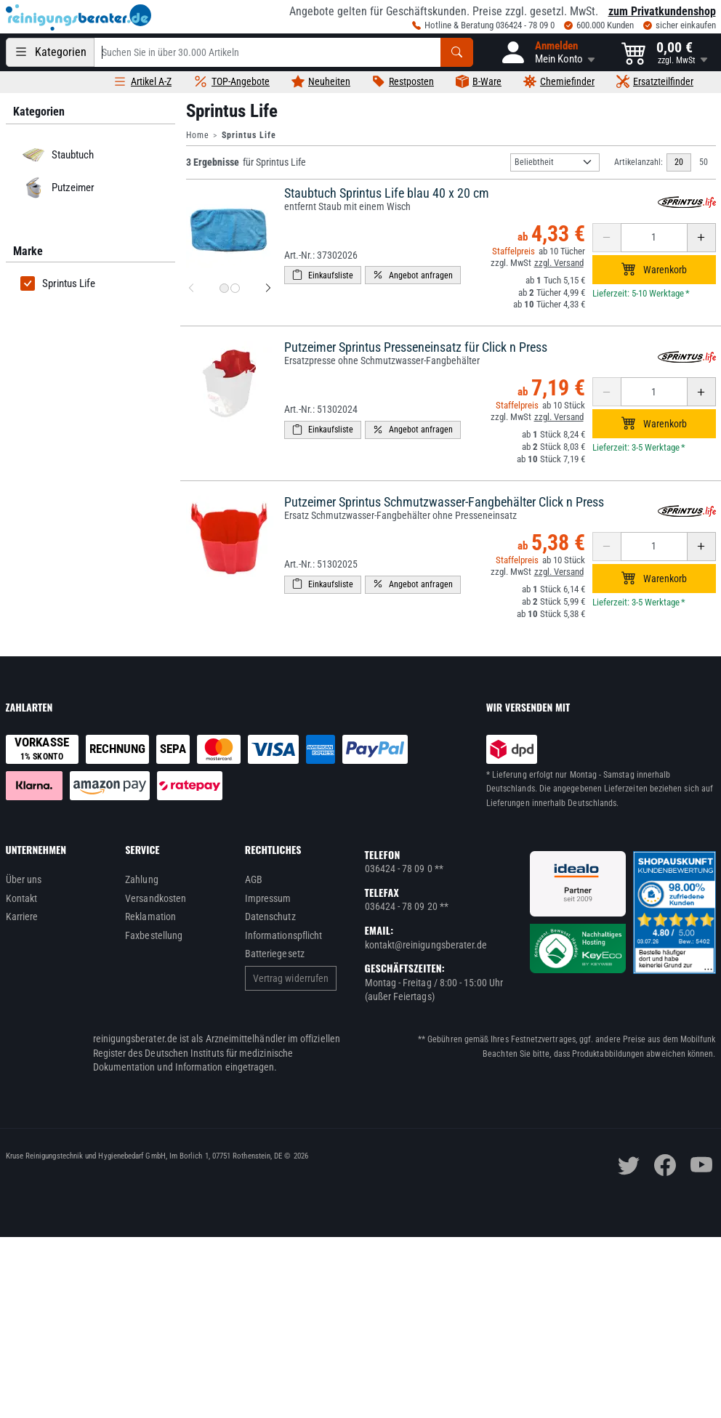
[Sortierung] (555, 162)
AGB (253, 879)
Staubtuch (55, 155)
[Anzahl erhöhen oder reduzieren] (654, 237)
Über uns (24, 879)
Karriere (22, 916)
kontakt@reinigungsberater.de (426, 945)
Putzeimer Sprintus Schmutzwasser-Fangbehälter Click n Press (444, 501)
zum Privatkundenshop (662, 11)
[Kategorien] (50, 52)
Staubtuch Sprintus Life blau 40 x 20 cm (386, 193)
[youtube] (701, 1165)
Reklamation (150, 916)
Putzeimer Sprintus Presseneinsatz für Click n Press (415, 347)
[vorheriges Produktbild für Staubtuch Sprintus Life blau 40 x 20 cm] (191, 288)
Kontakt (22, 898)
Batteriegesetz (275, 953)
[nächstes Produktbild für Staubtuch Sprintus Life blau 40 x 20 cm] (268, 288)
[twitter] (628, 1165)
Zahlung (141, 879)
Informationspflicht (283, 935)
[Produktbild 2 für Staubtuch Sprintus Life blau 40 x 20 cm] (235, 288)
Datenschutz (270, 916)
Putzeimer (56, 187)
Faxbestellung (153, 935)
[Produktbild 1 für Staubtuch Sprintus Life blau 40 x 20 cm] (224, 288)
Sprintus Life (57, 283)
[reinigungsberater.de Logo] (78, 17)
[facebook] (665, 1165)
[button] (547, 52)
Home (197, 135)
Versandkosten (155, 898)
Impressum (268, 898)
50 (703, 162)
